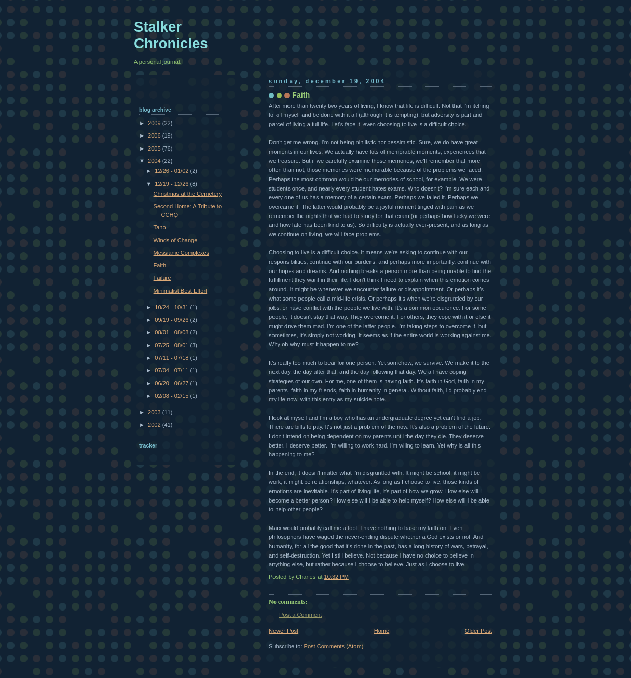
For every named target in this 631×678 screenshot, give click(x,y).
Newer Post (283, 631)
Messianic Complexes (181, 253)
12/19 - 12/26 (172, 184)
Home (381, 631)
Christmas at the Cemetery (188, 194)
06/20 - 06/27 (172, 383)
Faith (160, 265)
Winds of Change (176, 240)
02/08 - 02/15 (172, 395)
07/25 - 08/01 (172, 345)
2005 (155, 148)
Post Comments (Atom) (334, 646)
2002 (155, 425)
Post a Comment (300, 615)
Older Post (478, 631)
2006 (155, 135)
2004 (155, 161)
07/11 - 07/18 (172, 358)
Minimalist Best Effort (181, 291)
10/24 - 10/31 (172, 307)
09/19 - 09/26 (172, 320)
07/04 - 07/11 (172, 370)
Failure (162, 278)
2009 (155, 123)
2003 (155, 412)
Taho (160, 227)
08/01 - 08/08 (172, 332)
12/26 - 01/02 (172, 171)
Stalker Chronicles (171, 35)
